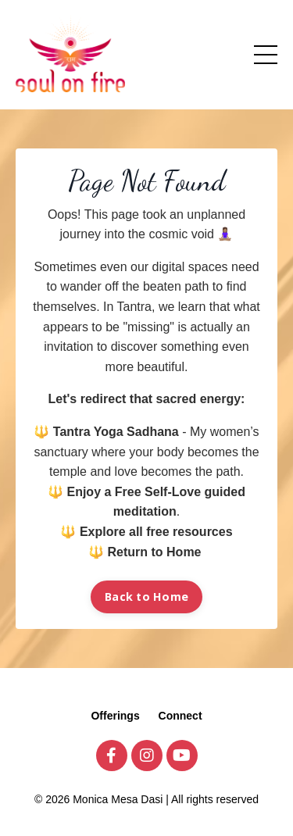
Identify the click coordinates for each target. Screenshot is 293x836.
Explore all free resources (156, 531)
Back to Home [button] (146, 596)
